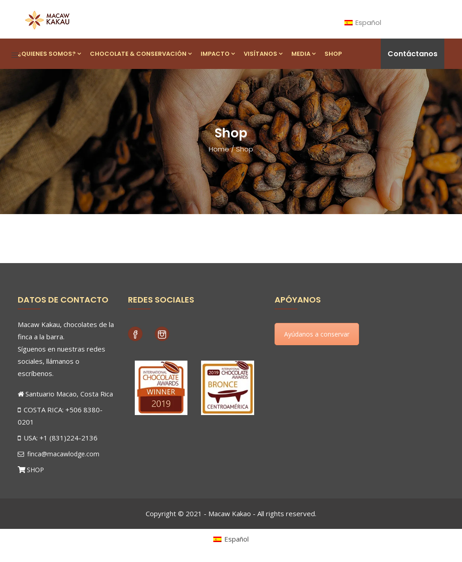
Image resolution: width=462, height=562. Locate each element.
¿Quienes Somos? (49, 53)
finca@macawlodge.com (58, 454)
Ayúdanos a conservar (316, 334)
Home (219, 149)
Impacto (218, 53)
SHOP (35, 469)
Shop (333, 53)
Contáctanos (412, 54)
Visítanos (263, 53)
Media (303, 53)
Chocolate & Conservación (141, 53)
